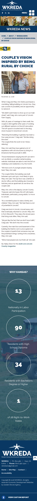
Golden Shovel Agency (12, 485)
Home (3, 470)
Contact (21, 470)
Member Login (18, 490)
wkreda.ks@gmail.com (9, 466)
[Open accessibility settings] (4, 497)
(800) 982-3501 (21, 463)
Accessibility (6, 473)
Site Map (12, 470)
